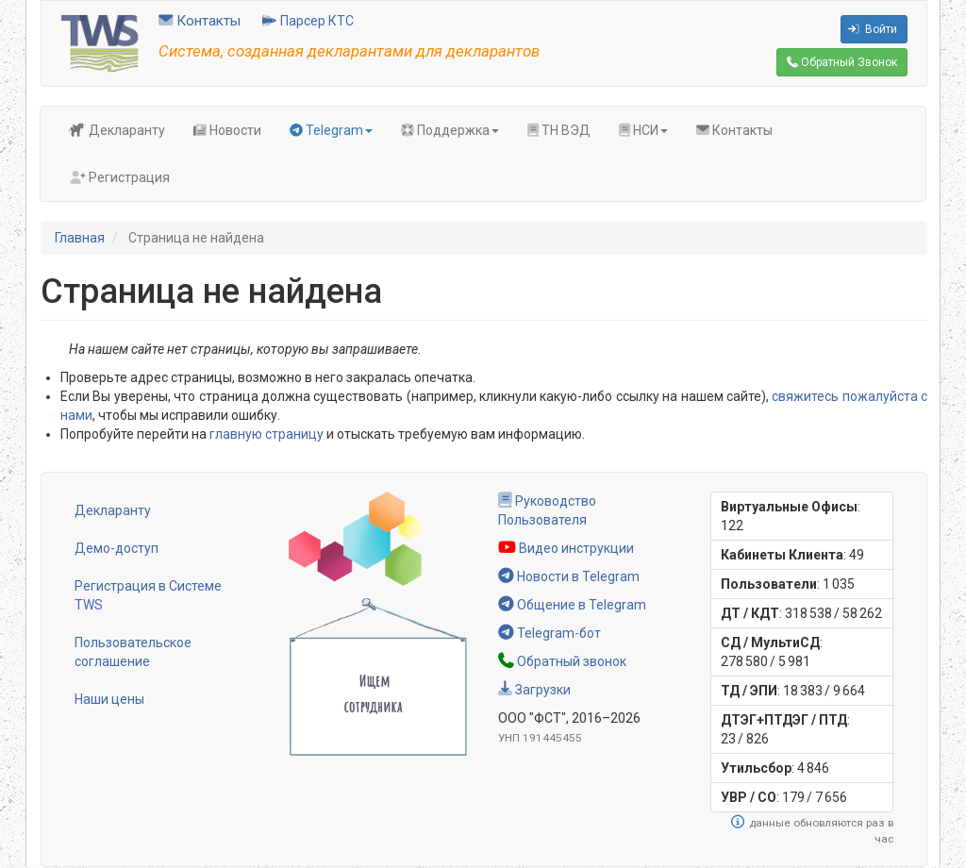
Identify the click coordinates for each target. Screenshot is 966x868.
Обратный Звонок (842, 62)
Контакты (199, 20)
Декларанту (117, 130)
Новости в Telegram (569, 576)
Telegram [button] (331, 130)
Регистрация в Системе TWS (148, 595)
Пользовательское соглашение (133, 652)
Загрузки (534, 689)
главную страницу (266, 434)
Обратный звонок (562, 661)
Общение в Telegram (572, 604)
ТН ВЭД (559, 130)
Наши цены (109, 699)
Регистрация (119, 177)
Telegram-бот (549, 633)
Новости (227, 130)
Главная (80, 237)
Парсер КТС (308, 20)
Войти (872, 29)
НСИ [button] (643, 130)
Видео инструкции (566, 548)
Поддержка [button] (450, 130)
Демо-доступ (116, 548)
